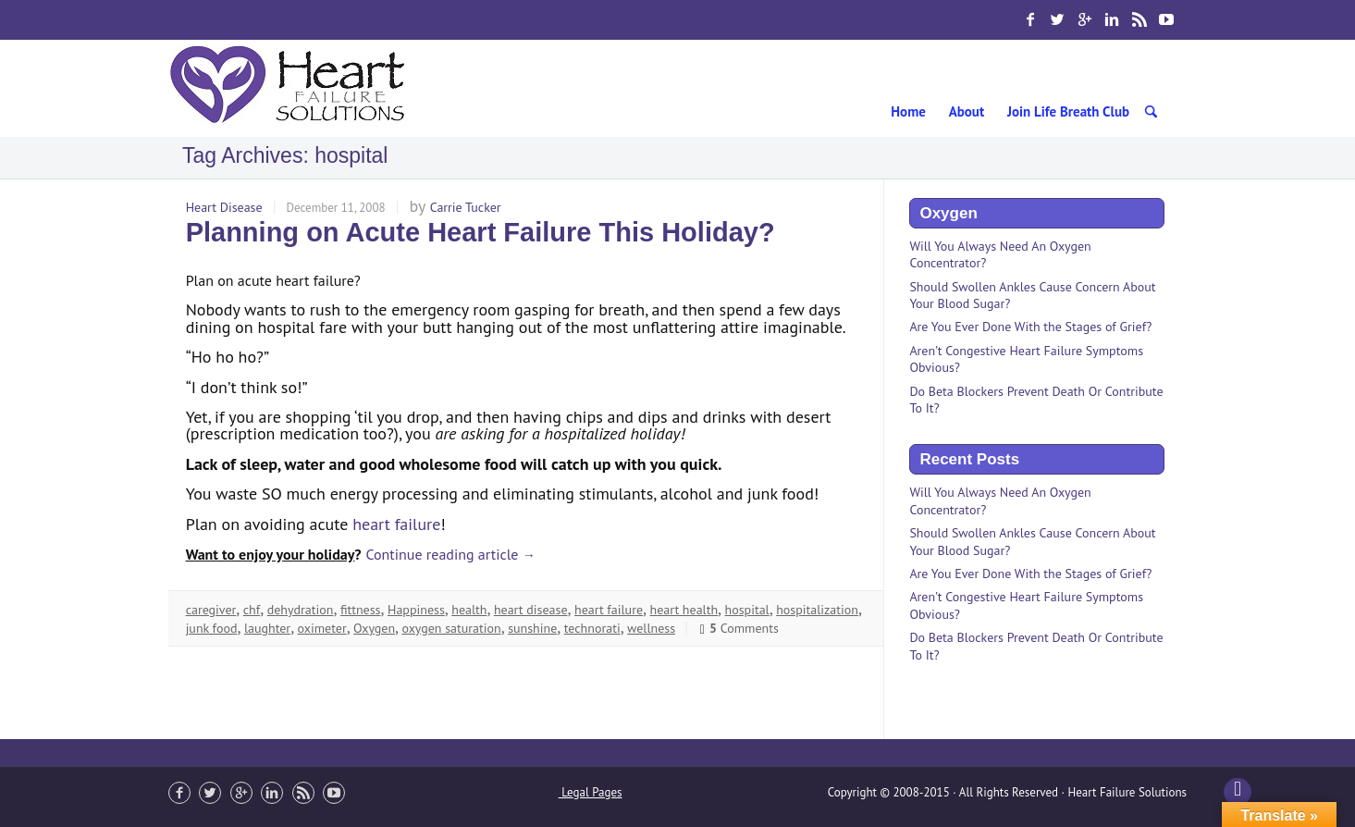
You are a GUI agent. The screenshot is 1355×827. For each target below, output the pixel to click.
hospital (747, 609)
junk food (212, 628)
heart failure (396, 524)
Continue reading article (450, 554)
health (469, 609)
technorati (592, 628)
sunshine (532, 628)
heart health (683, 609)
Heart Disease (224, 207)
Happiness (416, 609)
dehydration (300, 609)
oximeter (322, 628)
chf (251, 609)
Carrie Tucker (465, 207)
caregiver (211, 609)
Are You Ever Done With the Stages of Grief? (1030, 326)
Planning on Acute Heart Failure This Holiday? (480, 232)
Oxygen (374, 628)
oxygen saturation (451, 628)
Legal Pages (590, 792)
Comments (738, 628)
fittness (360, 609)
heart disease (531, 609)
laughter (267, 628)
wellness (651, 628)
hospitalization (817, 609)
